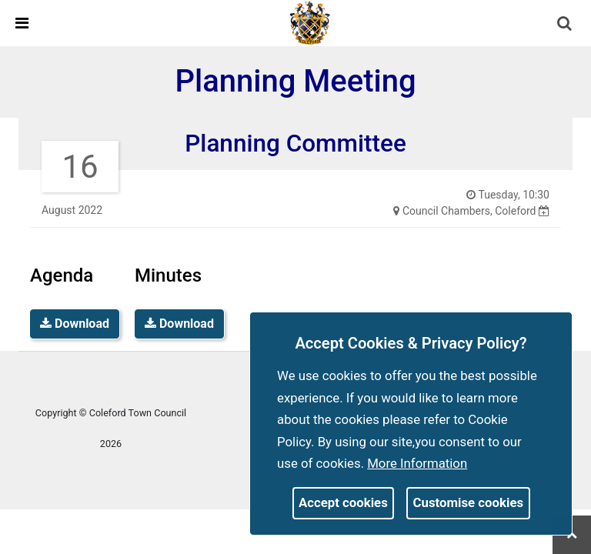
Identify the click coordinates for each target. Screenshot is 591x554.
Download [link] (74, 323)
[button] (565, 24)
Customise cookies (468, 502)
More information (417, 463)
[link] (310, 22)
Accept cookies (343, 502)
